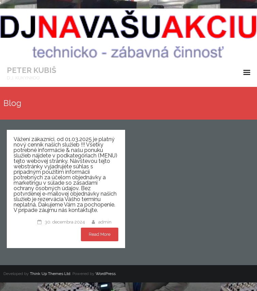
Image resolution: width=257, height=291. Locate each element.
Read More (99, 234)
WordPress (106, 273)
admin (105, 222)
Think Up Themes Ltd (50, 273)
